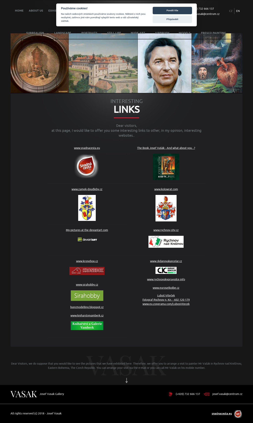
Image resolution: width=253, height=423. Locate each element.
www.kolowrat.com (166, 204)
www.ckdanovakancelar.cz (166, 266)
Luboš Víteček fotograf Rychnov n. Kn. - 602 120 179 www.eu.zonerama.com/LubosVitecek (166, 300)
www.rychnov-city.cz (166, 238)
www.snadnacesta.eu (87, 162)
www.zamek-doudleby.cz (87, 204)
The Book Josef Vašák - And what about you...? (166, 163)
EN (238, 11)
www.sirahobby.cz (87, 292)
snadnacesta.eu (222, 413)
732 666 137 (206, 9)
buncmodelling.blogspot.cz (87, 307)
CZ (230, 11)
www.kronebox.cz (87, 267)
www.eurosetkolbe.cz (166, 288)
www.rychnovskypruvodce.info (166, 279)
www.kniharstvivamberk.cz (87, 322)
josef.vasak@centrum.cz (205, 14)
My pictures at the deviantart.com (87, 235)
